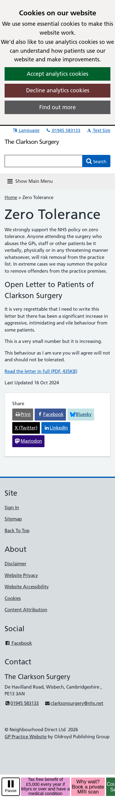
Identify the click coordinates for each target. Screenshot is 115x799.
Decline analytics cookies (57, 90)
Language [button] (26, 130)
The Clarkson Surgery (32, 141)
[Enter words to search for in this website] (43, 161)
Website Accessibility (27, 587)
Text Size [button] (98, 130)
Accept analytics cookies (57, 73)
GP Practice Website (26, 736)
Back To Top (17, 530)
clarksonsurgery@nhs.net (73, 703)
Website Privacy (21, 575)
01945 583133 (62, 130)
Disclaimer (15, 564)
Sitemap (13, 519)
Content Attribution (26, 610)
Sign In (12, 507)
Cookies (13, 598)
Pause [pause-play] (11, 790)
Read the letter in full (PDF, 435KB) (41, 371)
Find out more (57, 107)
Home (11, 197)
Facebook (18, 643)
